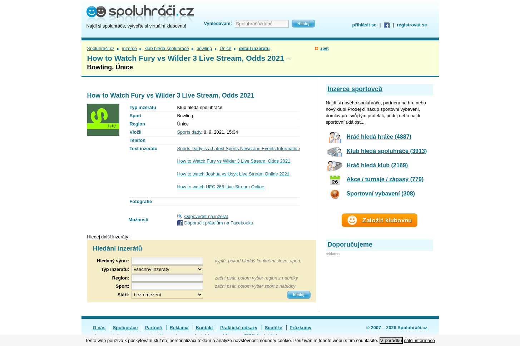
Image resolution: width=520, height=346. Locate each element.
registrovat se (412, 25)
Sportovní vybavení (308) (381, 193)
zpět (324, 48)
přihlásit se (364, 25)
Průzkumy (300, 327)
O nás (99, 327)
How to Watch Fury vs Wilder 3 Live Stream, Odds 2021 (234, 161)
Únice (226, 48)
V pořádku (391, 340)
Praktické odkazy (238, 327)
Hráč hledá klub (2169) (377, 165)
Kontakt (204, 327)
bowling (204, 48)
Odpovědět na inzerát (206, 216)
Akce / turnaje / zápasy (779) (385, 179)
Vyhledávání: (218, 23)
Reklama (179, 327)
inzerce (129, 48)
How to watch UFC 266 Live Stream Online (220, 186)
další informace (419, 340)
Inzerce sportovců (355, 89)
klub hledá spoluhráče (166, 48)
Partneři (153, 327)
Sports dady (189, 132)
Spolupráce (125, 327)
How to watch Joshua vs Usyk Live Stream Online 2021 (233, 174)
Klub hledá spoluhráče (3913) (387, 151)
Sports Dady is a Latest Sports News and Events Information (238, 148)
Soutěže (273, 327)
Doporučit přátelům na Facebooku (218, 223)
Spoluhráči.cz (101, 48)
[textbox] (167, 278)
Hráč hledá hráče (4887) (379, 136)
